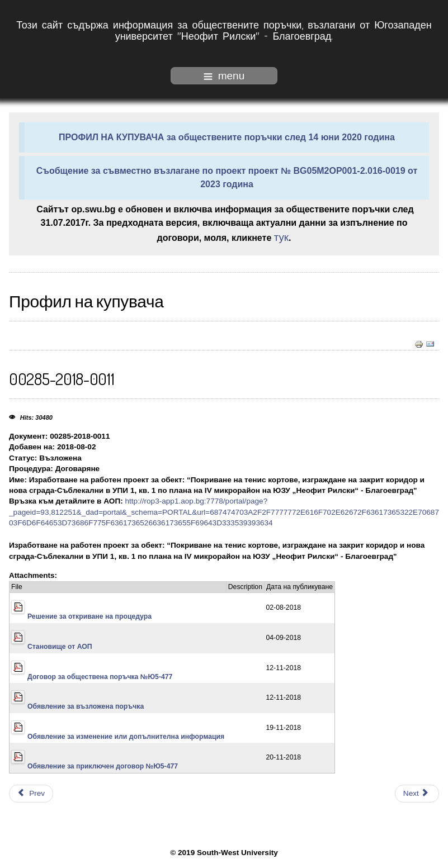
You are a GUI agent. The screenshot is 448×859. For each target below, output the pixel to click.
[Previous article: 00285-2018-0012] (31, 794)
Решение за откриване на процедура (89, 616)
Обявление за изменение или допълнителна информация (125, 737)
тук (281, 237)
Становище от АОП (59, 647)
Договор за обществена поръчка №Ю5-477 (99, 677)
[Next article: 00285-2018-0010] (417, 794)
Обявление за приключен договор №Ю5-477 (102, 766)
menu (224, 76)
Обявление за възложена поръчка (85, 706)
